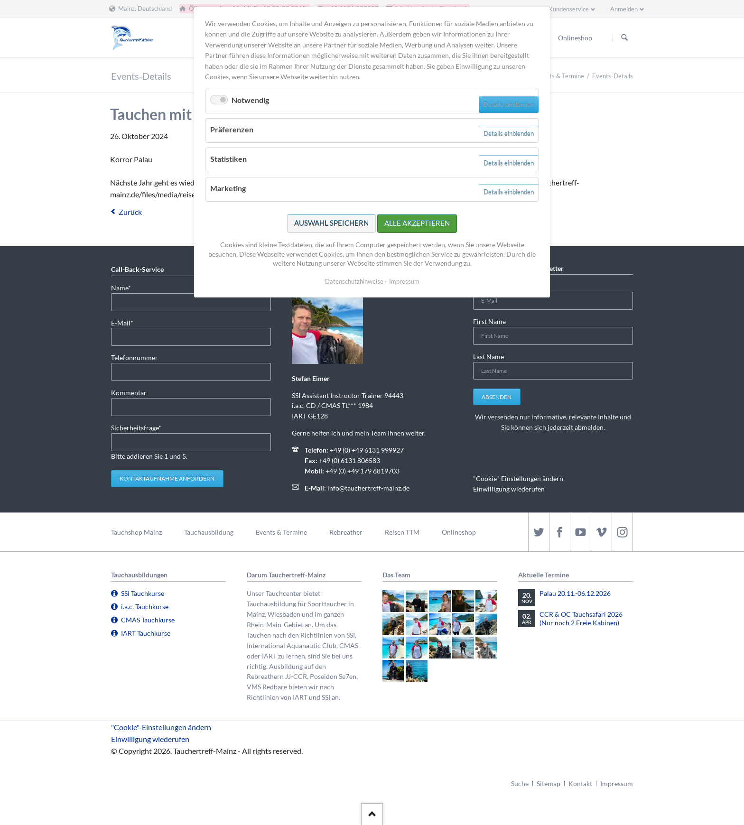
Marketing (228, 188)
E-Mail (126, 322)
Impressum (616, 783)
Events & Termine (560, 76)
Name (126, 287)
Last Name (488, 356)
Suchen (624, 37)
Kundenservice (569, 9)
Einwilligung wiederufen (509, 489)
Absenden (497, 396)
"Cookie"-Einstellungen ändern (518, 478)
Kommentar (129, 393)
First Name (489, 321)
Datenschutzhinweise (354, 281)
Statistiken (228, 158)
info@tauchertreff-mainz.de (368, 488)
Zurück (130, 211)
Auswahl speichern (331, 223)
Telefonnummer (134, 357)
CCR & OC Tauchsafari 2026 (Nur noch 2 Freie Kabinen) (581, 618)
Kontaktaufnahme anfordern (167, 478)
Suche (520, 783)
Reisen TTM (402, 532)
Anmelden (624, 9)
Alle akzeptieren (417, 223)
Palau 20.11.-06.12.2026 (575, 593)
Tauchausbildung (208, 532)
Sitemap (548, 783)
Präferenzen (231, 129)
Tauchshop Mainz (136, 532)
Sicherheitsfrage (136, 427)
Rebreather (346, 532)
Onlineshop (459, 532)
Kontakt (580, 783)
